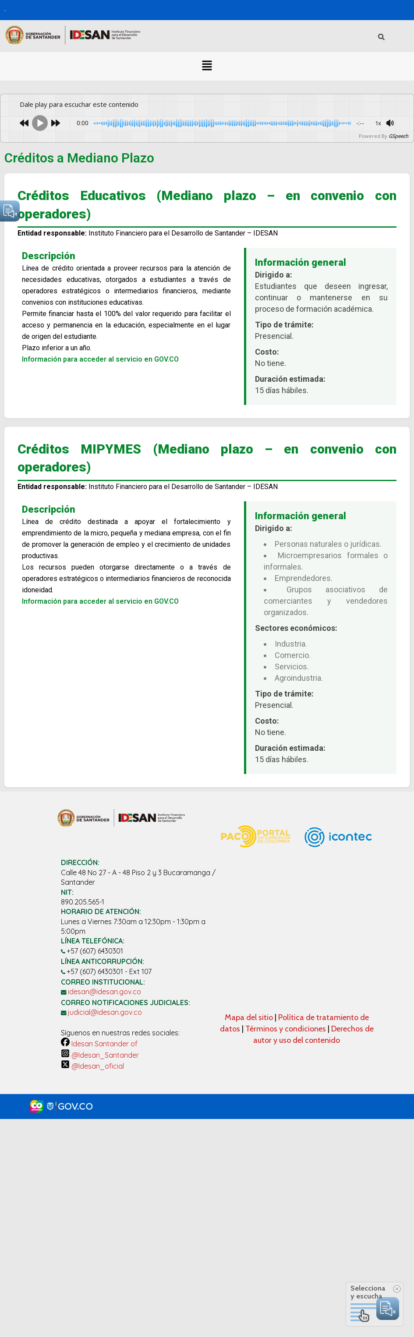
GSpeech (398, 136)
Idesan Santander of (99, 1043)
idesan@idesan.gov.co (104, 991)
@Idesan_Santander (100, 1055)
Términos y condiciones (285, 1029)
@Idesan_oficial (92, 1066)
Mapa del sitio (250, 1017)
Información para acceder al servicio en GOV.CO (100, 359)
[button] (207, 66)
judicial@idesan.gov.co (105, 1012)
